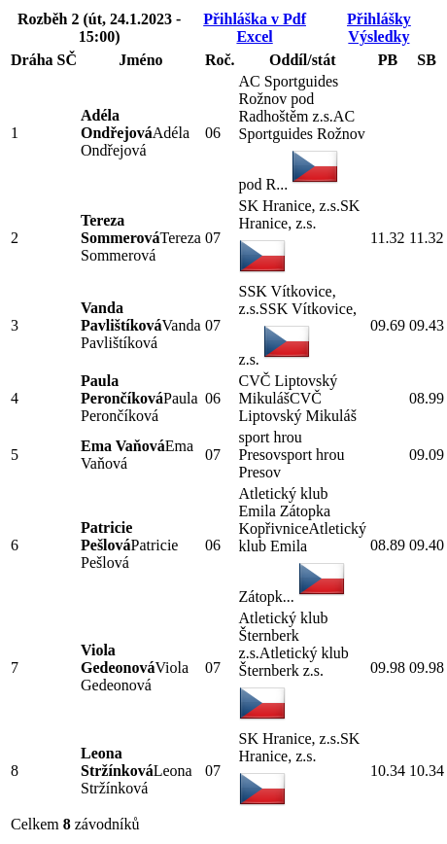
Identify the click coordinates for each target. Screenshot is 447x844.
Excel (254, 36)
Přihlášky (379, 19)
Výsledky (378, 36)
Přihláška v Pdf (254, 19)
